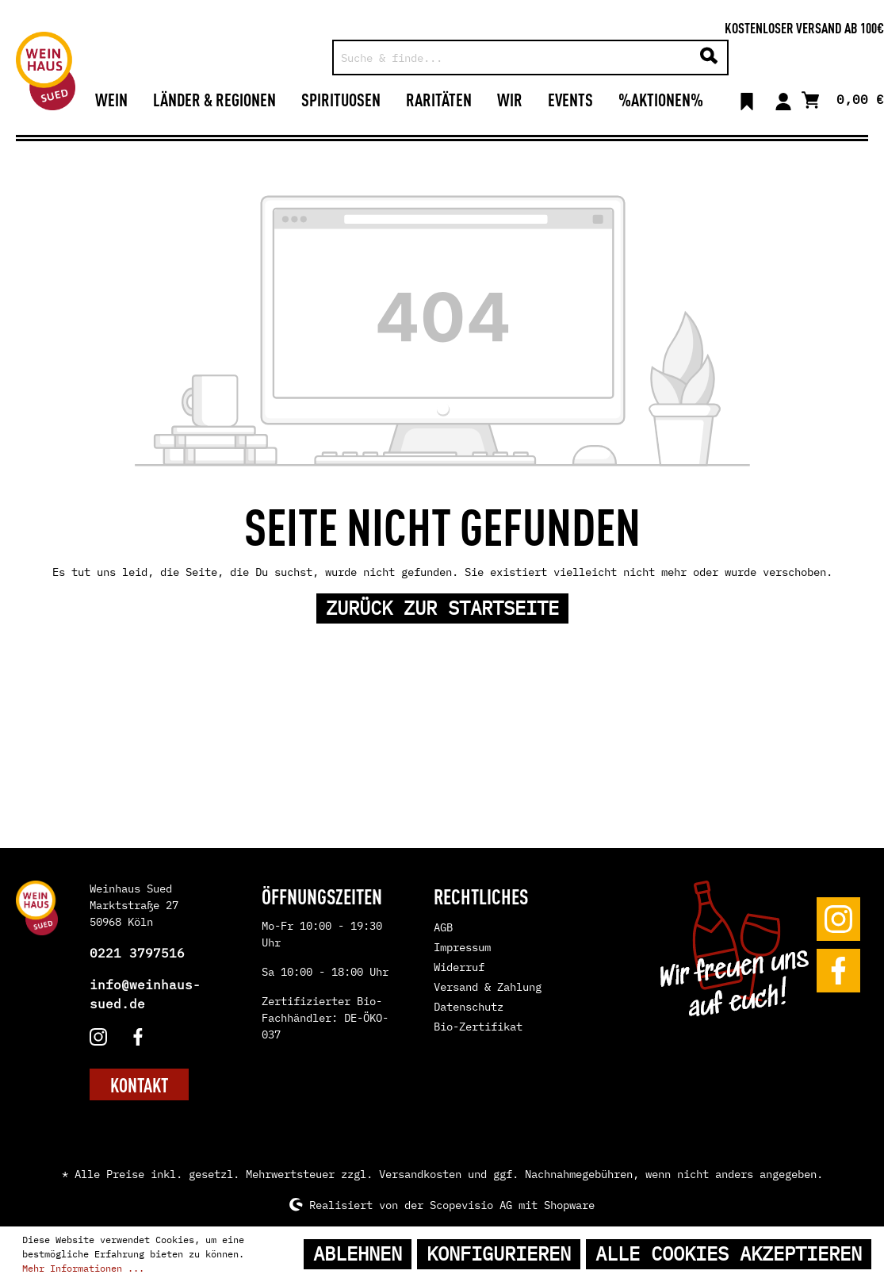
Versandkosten (420, 1174)
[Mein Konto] (783, 99)
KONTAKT (139, 1084)
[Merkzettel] (747, 99)
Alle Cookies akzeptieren (728, 1254)
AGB (443, 927)
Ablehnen (357, 1254)
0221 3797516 (137, 953)
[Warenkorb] (843, 98)
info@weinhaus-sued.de (145, 994)
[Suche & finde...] (512, 57)
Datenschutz (468, 1007)
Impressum (462, 947)
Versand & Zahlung (487, 987)
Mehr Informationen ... (83, 1268)
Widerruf (459, 967)
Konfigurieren (499, 1254)
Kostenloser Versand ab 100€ (804, 26)
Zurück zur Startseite (442, 608)
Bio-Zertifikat (478, 1026)
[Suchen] (709, 57)
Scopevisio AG (471, 1204)
